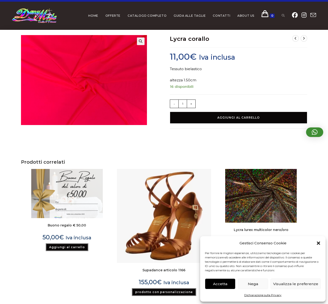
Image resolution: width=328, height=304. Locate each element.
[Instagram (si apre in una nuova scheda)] (304, 15)
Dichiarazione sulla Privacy (262, 295)
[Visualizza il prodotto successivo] (304, 38)
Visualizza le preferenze (295, 284)
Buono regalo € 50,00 (67, 225)
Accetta (220, 284)
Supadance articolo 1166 (163, 270)
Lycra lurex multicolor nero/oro (261, 230)
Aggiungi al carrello (238, 117)
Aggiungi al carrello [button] (67, 247)
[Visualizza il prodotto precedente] (295, 38)
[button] (318, 243)
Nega (253, 284)
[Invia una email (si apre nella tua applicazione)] (313, 15)
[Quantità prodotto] (182, 104)
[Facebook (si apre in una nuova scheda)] (295, 15)
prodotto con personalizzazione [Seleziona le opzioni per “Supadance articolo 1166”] (164, 292)
